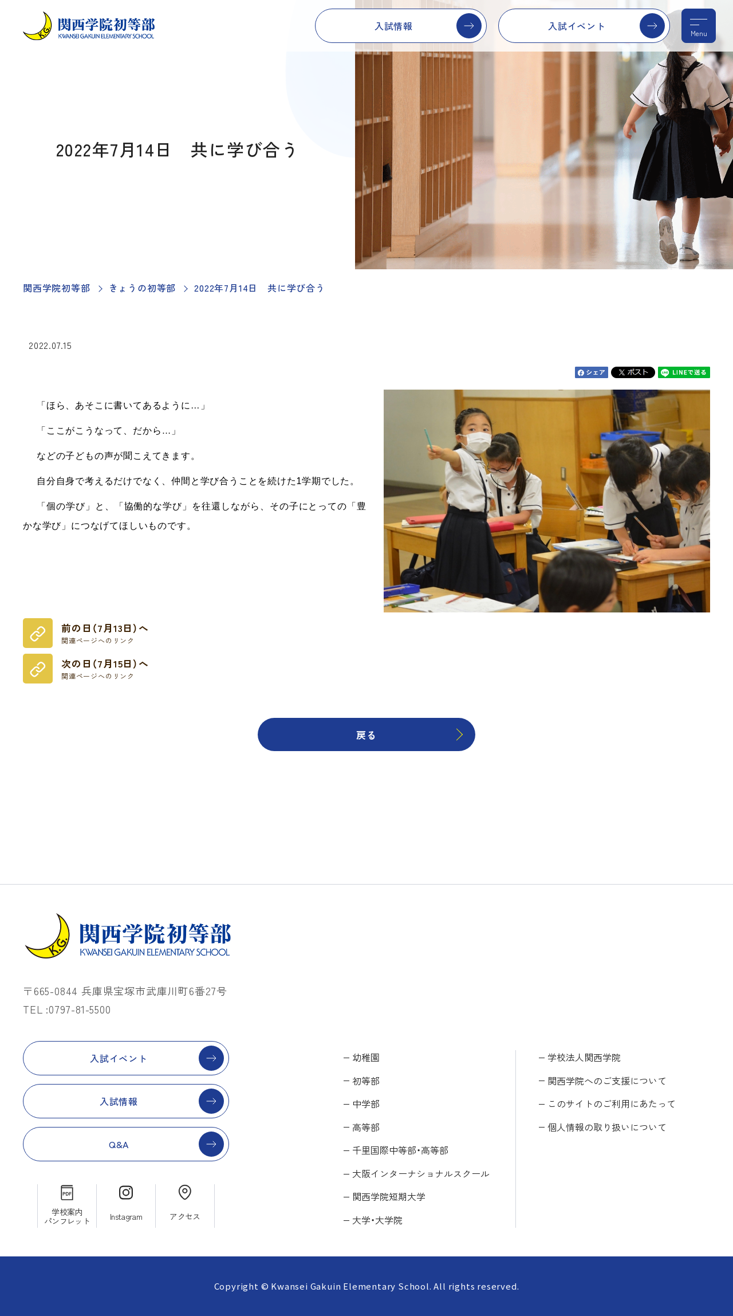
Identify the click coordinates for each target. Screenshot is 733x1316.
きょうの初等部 (142, 287)
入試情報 (394, 26)
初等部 (366, 1080)
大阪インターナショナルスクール (421, 1173)
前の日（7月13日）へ (105, 633)
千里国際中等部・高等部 (400, 1150)
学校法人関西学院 (584, 1057)
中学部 (366, 1103)
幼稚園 (366, 1057)
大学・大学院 (377, 1220)
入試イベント (577, 26)
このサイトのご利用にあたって (611, 1103)
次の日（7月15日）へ (105, 669)
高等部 (366, 1127)
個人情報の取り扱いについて (607, 1127)
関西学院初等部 (56, 287)
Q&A (119, 1144)
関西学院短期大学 (388, 1196)
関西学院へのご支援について (607, 1080)
